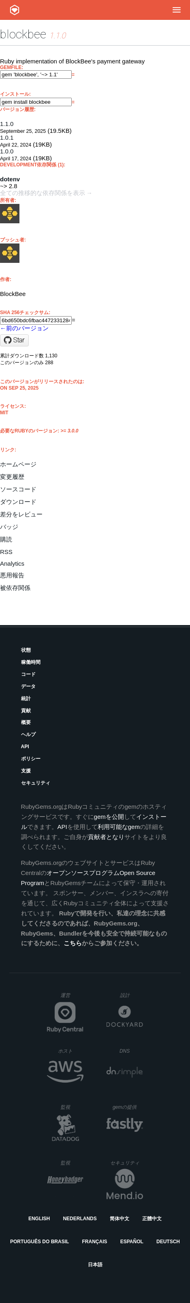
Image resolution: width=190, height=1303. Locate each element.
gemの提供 (128, 1107)
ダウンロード (18, 501)
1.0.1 (6, 137)
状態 (26, 650)
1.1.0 (6, 123)
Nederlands (79, 1218)
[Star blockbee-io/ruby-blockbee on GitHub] (14, 340)
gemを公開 (109, 816)
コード (28, 674)
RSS (6, 551)
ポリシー (31, 759)
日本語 (95, 1264)
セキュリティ (35, 783)
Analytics (12, 563)
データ (28, 686)
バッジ (9, 526)
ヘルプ (28, 734)
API (25, 746)
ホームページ (18, 464)
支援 (26, 771)
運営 (71, 997)
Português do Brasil (39, 1241)
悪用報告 (12, 575)
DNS (131, 1051)
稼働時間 (31, 662)
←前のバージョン (24, 328)
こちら (73, 943)
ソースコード (18, 489)
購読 (6, 539)
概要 (26, 722)
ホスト (70, 1051)
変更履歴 (12, 476)
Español (131, 1241)
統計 (26, 698)
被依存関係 (15, 587)
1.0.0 (6, 151)
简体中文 (119, 1218)
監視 (71, 1107)
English (39, 1218)
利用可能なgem (119, 826)
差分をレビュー (21, 514)
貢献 (26, 710)
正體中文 (152, 1218)
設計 (131, 995)
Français (94, 1241)
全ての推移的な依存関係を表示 (42, 192)
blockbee (23, 34)
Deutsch (168, 1241)
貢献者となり (106, 836)
